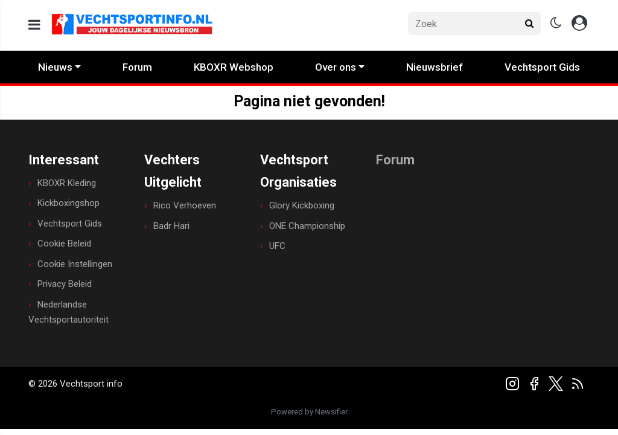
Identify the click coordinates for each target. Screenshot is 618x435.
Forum (137, 67)
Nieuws (55, 67)
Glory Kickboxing (301, 205)
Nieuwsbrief (434, 67)
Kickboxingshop (68, 203)
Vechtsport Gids (542, 67)
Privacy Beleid (64, 284)
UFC (277, 245)
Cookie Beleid (64, 243)
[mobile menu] (34, 25)
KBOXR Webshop (233, 67)
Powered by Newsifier (309, 411)
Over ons (335, 67)
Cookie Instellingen (74, 264)
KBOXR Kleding (66, 183)
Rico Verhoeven (184, 205)
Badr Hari (171, 226)
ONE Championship (307, 226)
